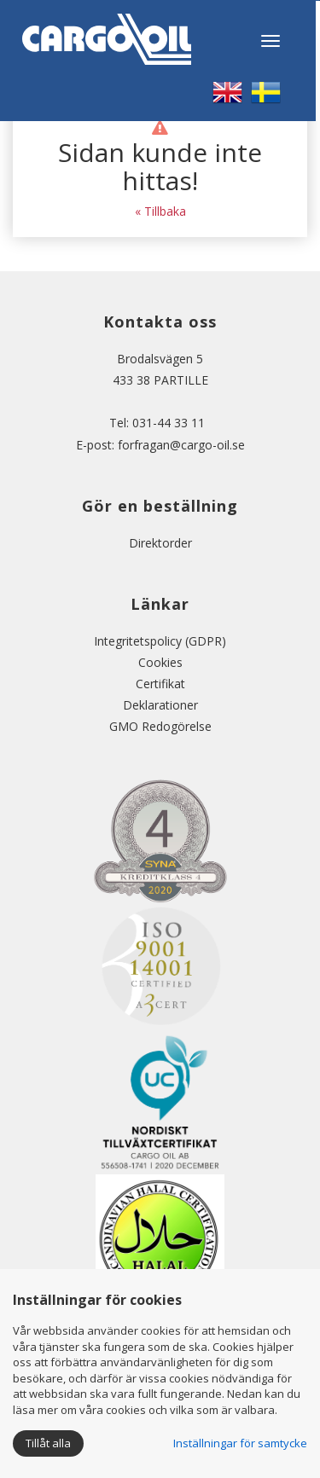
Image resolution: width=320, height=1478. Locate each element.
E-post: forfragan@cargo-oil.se (160, 445)
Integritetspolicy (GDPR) (160, 641)
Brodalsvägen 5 (160, 359)
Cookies (160, 662)
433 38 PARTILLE (160, 380)
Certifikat (160, 683)
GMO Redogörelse (160, 726)
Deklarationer (160, 705)
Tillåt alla (48, 1443)
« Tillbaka (160, 211)
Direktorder (160, 543)
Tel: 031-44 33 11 (160, 422)
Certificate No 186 (160, 1244)
